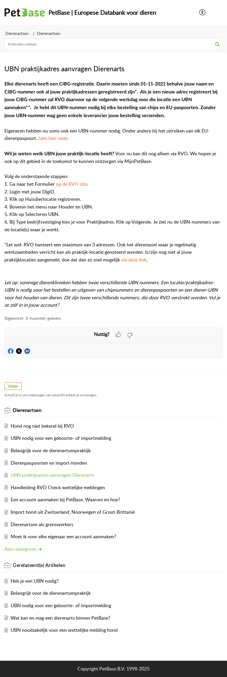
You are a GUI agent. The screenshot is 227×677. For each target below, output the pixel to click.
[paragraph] (113, 194)
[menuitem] (202, 12)
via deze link (133, 259)
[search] (113, 44)
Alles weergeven (23, 549)
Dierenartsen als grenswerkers (42, 524)
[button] (217, 44)
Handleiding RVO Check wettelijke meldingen (58, 487)
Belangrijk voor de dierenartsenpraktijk (51, 450)
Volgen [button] (13, 386)
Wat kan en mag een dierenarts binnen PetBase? (60, 618)
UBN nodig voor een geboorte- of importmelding (61, 438)
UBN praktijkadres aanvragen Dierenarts (52, 475)
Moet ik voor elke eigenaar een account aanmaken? (63, 536)
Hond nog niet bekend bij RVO (42, 426)
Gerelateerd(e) (39, 565)
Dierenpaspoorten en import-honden (49, 463)
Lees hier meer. (53, 138)
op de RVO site (71, 184)
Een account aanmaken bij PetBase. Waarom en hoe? (65, 499)
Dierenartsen (17, 33)
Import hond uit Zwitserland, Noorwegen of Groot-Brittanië (73, 512)
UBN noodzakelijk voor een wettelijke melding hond (64, 630)
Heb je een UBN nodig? (35, 581)
